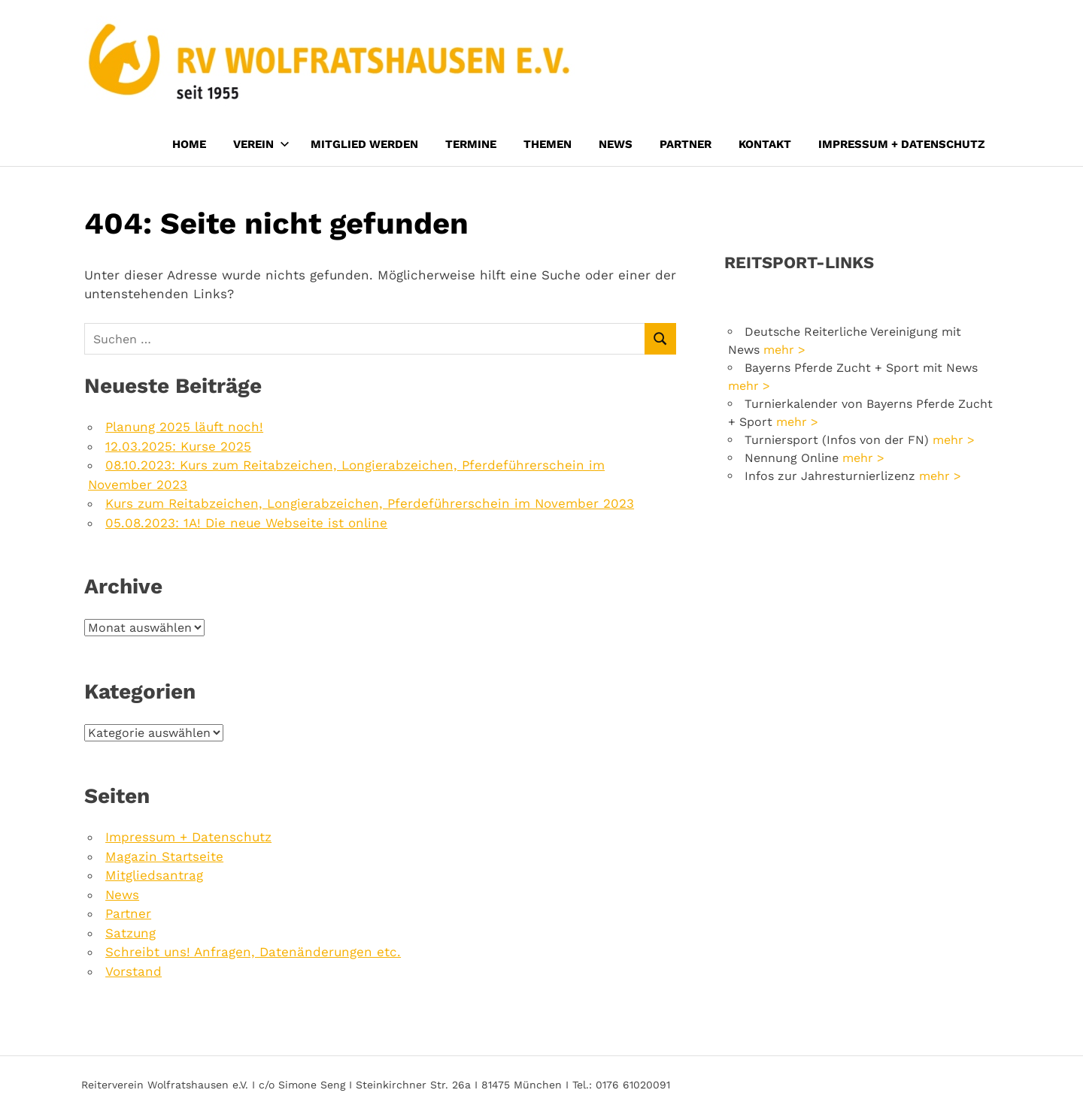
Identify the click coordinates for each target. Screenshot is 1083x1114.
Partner (685, 144)
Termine (470, 144)
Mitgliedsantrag (154, 875)
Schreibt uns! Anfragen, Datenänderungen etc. (253, 951)
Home (189, 144)
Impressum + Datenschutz (901, 144)
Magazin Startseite (164, 856)
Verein (261, 144)
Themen (547, 144)
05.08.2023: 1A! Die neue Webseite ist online (246, 522)
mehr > (784, 350)
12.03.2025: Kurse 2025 (178, 446)
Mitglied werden (364, 144)
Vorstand (133, 971)
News (616, 144)
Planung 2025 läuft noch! (184, 426)
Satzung (130, 932)
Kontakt (765, 144)
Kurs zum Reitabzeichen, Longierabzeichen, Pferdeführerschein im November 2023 (369, 503)
